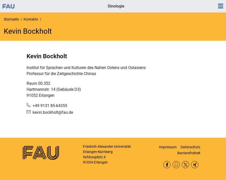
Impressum (168, 147)
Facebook (167, 164)
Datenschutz (190, 147)
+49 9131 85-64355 (50, 105)
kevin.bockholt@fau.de (53, 112)
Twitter (185, 164)
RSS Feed (176, 164)
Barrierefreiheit (188, 153)
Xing (194, 164)
